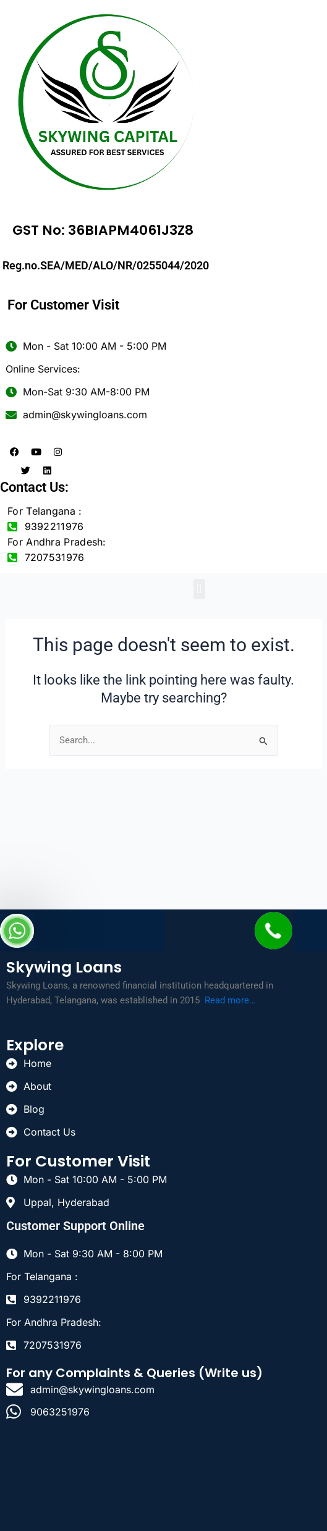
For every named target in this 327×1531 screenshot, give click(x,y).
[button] (199, 589)
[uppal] (163, 1478)
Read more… (230, 1000)
